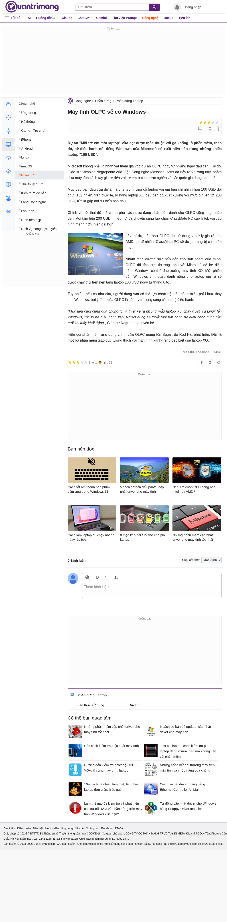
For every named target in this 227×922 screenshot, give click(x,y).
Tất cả (15, 18)
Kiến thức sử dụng (87, 705)
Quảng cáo (92, 828)
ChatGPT (84, 18)
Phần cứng (103, 101)
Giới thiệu (9, 828)
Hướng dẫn (52, 828)
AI (29, 18)
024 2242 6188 (43, 838)
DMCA (119, 828)
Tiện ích (184, 18)
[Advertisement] (113, 62)
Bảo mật (38, 828)
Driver (130, 705)
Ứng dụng (67, 828)
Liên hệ (79, 828)
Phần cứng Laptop (129, 101)
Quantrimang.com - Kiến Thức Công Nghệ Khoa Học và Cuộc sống (32, 6)
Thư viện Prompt (124, 18)
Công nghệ (150, 18)
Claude (67, 18)
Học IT (168, 18)
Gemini (101, 18)
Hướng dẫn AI (46, 18)
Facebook (107, 828)
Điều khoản (24, 828)
